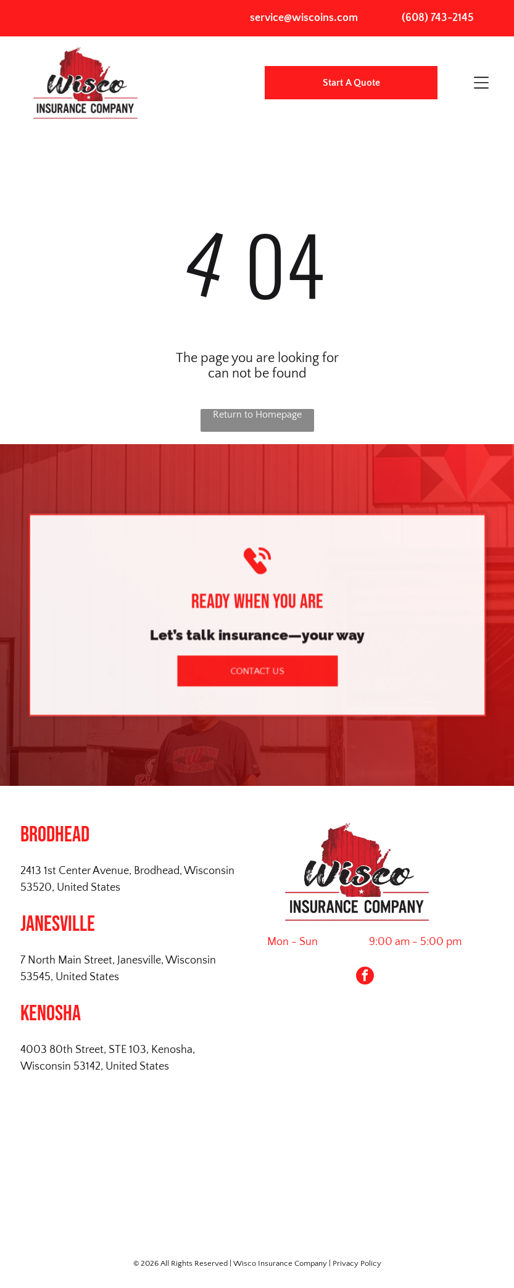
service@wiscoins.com (304, 18)
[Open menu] (481, 82)
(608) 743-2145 (438, 18)
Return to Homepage (257, 414)
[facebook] (365, 977)
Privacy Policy (357, 1263)
